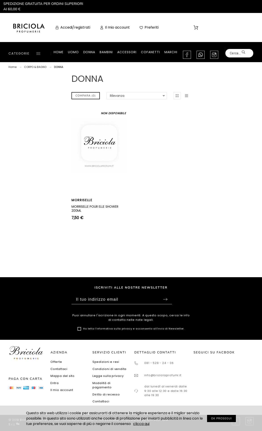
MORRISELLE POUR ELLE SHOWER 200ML (94, 208)
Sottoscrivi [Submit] (165, 299)
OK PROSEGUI (221, 418)
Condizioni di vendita (109, 369)
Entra (54, 383)
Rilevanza (117, 95)
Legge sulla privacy (108, 376)
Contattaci (58, 369)
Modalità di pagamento (102, 385)
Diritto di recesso (106, 394)
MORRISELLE (81, 200)
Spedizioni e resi (105, 362)
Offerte (56, 362)
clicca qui (141, 423)
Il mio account (61, 390)
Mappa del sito (62, 376)
